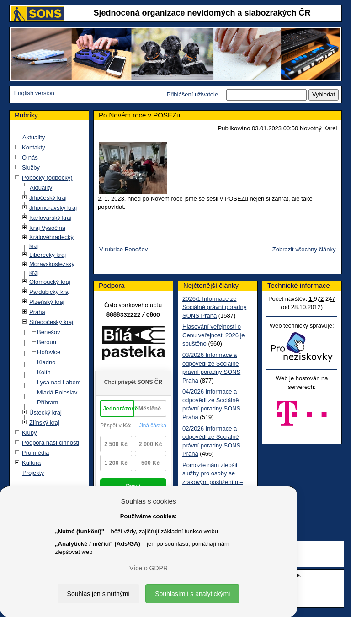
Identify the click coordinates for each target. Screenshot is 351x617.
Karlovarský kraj (50, 217)
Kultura (31, 462)
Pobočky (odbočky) (47, 177)
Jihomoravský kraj (53, 207)
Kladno (46, 362)
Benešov (48, 332)
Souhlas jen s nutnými (98, 593)
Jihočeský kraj (48, 197)
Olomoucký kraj (49, 281)
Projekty (33, 472)
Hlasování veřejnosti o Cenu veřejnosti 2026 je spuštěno (213, 335)
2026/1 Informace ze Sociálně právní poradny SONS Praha (214, 307)
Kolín (44, 372)
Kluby (29, 432)
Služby (31, 167)
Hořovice (48, 352)
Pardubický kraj (49, 291)
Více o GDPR (148, 568)
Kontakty (33, 147)
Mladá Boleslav (57, 392)
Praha (37, 311)
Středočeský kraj (51, 322)
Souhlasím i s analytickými (192, 593)
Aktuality (33, 137)
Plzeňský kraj (46, 301)
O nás (30, 157)
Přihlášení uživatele (192, 94)
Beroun (46, 342)
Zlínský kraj (44, 422)
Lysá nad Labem (59, 382)
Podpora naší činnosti (50, 442)
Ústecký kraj (45, 412)
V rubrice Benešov (123, 249)
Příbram (47, 402)
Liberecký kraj (47, 254)
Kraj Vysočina (47, 227)
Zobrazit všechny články (304, 249)
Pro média (35, 452)
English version (34, 93)
